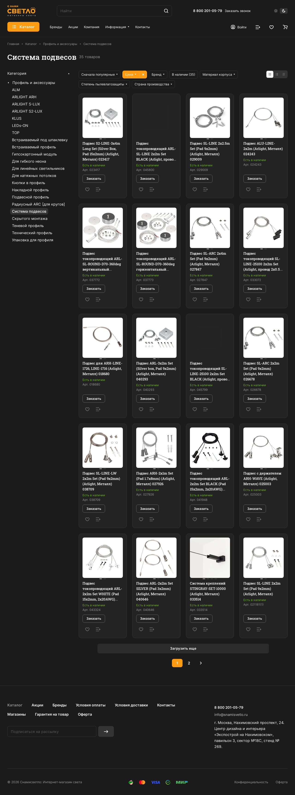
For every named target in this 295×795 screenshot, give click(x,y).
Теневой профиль (28, 225)
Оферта (85, 714)
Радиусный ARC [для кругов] (38, 204)
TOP (15, 132)
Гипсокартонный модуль (34, 154)
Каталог (14, 705)
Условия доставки (131, 705)
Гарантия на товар (52, 714)
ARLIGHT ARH (24, 97)
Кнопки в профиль (28, 182)
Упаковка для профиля (32, 240)
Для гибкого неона (29, 161)
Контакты (166, 705)
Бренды (60, 705)
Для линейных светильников (38, 168)
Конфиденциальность (251, 782)
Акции (37, 705)
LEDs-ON (20, 125)
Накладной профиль (30, 190)
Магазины (16, 714)
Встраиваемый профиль (34, 147)
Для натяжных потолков (34, 175)
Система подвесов (29, 211)
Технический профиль (32, 232)
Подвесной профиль (30, 197)
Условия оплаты (91, 705)
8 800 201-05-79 (207, 11)
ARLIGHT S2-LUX (27, 111)
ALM (16, 89)
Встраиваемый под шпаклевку (40, 139)
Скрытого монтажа (29, 218)
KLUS (16, 118)
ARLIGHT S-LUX (26, 104)
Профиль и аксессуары (33, 82)
